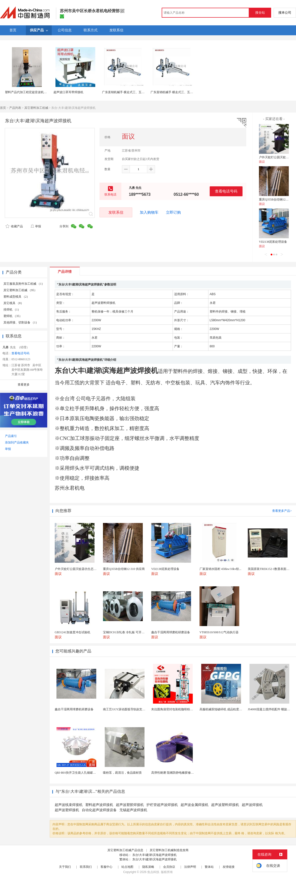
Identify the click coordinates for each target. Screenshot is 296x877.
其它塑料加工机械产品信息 (125, 850)
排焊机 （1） (12, 309)
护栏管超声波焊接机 (162, 805)
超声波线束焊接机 (69, 805)
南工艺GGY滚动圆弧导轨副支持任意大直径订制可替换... (140, 709)
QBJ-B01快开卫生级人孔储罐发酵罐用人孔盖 (84, 772)
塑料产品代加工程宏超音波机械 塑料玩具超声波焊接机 (41, 92)
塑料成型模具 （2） (16, 296)
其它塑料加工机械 (36, 108)
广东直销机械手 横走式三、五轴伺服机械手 (130, 92)
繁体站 (209, 867)
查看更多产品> (282, 511)
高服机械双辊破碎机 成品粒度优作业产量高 (228, 709)
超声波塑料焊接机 (225, 805)
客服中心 (106, 867)
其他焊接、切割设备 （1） (21, 322)
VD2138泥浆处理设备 (273, 241)
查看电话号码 (226, 191)
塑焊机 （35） (12, 316)
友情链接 (229, 867)
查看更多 (24, 384)
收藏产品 (14, 226)
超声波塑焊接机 (67, 810)
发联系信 (115, 212)
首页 (3, 108)
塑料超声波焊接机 (99, 805)
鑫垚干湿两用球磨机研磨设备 (74, 709)
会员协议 (169, 867)
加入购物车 (149, 212)
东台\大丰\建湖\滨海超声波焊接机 (154, 855)
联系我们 (86, 867)
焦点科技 (153, 872)
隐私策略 (148, 867)
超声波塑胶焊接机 (130, 805)
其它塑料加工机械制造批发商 (169, 850)
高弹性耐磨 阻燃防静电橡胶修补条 (174, 772)
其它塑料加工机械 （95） (20, 290)
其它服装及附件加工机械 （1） (24, 283)
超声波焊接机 (252, 805)
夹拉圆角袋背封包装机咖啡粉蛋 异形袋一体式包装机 (186, 709)
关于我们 (65, 867)
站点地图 (127, 867)
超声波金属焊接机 (194, 805)
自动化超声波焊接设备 (99, 810)
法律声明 (190, 867)
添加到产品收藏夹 (17, 442)
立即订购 (173, 212)
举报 (35, 226)
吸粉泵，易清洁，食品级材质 (122, 772)
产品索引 (11, 436)
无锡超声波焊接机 (133, 810)
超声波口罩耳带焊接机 (68, 92)
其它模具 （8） (13, 303)
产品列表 (15, 108)
